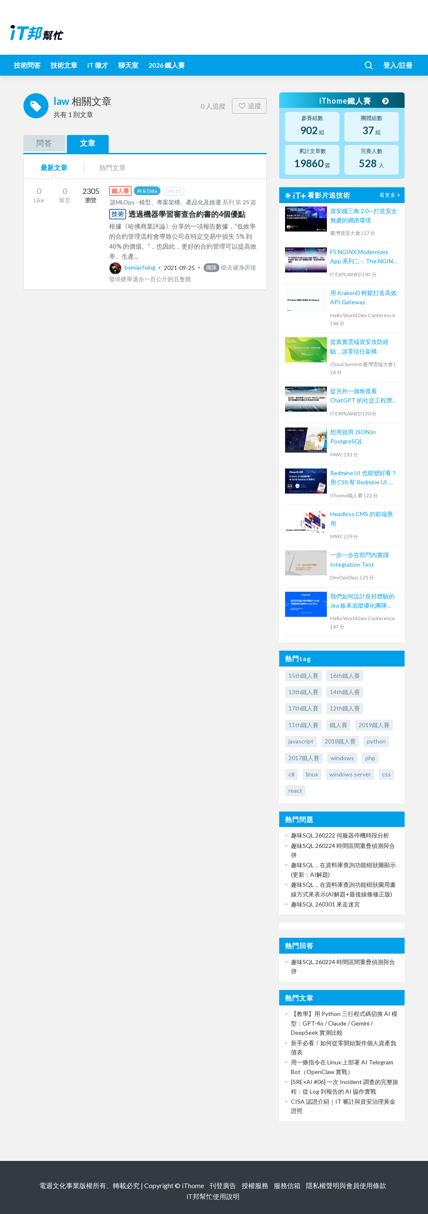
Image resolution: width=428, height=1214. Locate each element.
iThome (193, 1185)
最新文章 (54, 167)
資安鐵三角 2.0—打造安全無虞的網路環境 (363, 215)
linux (312, 774)
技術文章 (64, 65)
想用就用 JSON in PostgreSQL (353, 436)
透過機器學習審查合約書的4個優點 (186, 214)
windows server (350, 774)
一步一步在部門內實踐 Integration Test (359, 559)
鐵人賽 (338, 724)
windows (342, 757)
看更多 (391, 195)
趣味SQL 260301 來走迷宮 (325, 904)
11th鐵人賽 (303, 724)
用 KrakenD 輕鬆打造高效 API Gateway (363, 297)
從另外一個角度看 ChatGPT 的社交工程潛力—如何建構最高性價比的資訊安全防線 (362, 396)
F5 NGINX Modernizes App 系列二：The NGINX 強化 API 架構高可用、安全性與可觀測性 (363, 257)
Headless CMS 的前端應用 (361, 518)
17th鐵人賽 (303, 708)
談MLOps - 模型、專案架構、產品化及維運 (165, 202)
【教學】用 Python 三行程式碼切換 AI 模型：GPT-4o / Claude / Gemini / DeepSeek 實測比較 (344, 1023)
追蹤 (249, 105)
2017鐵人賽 (303, 757)
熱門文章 (112, 167)
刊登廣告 (222, 1185)
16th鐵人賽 (345, 675)
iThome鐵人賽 (353, 100)
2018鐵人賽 (340, 741)
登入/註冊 (398, 65)
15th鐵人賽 (303, 675)
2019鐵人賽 (374, 724)
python (376, 741)
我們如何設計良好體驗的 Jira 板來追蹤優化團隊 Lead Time (362, 602)
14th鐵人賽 (345, 691)
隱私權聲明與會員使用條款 (346, 1185)
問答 (44, 143)
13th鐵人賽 (303, 691)
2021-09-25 (179, 267)
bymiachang (133, 267)
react (295, 790)
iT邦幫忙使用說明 (212, 1196)
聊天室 (128, 65)
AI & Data (147, 191)
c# (291, 774)
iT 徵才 (97, 65)
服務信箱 (287, 1185)
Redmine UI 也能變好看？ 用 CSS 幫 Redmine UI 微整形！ (363, 478)
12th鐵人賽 (345, 708)
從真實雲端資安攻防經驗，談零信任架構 (359, 346)
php (370, 757)
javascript (300, 741)
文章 (88, 143)
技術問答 (27, 65)
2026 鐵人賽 (166, 65)
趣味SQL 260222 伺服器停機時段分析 (340, 835)
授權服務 (255, 1185)
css (386, 774)
